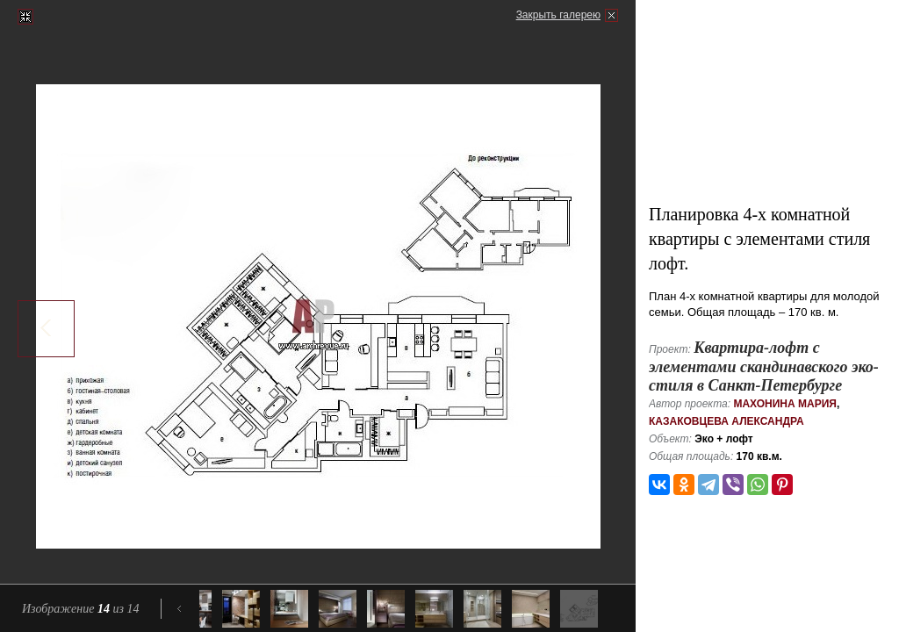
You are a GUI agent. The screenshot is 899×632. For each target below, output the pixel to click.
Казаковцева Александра (726, 421)
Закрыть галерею (558, 15)
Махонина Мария (785, 404)
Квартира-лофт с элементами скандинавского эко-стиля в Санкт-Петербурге (764, 366)
